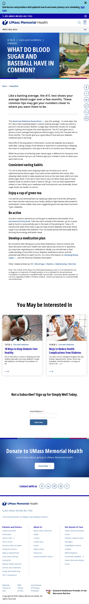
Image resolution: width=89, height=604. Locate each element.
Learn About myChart (10, 556)
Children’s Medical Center (74, 538)
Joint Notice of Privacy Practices (36, 588)
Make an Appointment (10, 553)
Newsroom (38, 553)
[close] (85, 3)
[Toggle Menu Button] (85, 29)
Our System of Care (74, 527)
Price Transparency (9, 575)
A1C (31, 264)
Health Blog (11, 571)
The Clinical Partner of (25, 517)
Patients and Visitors (12, 527)
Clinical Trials (8, 537)
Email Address (37, 411)
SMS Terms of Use (20, 588)
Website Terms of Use (6, 588)
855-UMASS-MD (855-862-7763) (18, 16)
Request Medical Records (11, 564)
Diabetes (12, 43)
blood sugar (40, 264)
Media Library (39, 549)
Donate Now (46, 467)
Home (4, 86)
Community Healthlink (73, 556)
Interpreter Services (9, 549)
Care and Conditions (30, 40)
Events (36, 545)
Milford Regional (71, 553)
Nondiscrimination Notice (43, 556)
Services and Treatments (11, 568)
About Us (38, 527)
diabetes (50, 264)
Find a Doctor (7, 542)
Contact (37, 538)
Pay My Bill (6, 560)
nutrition (72, 264)
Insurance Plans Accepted (12, 545)
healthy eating (61, 264)
